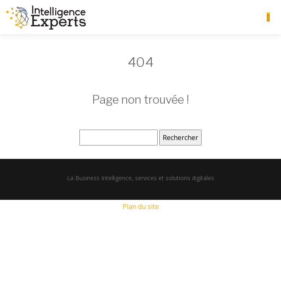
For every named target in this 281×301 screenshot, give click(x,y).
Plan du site (141, 206)
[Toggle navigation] (268, 17)
